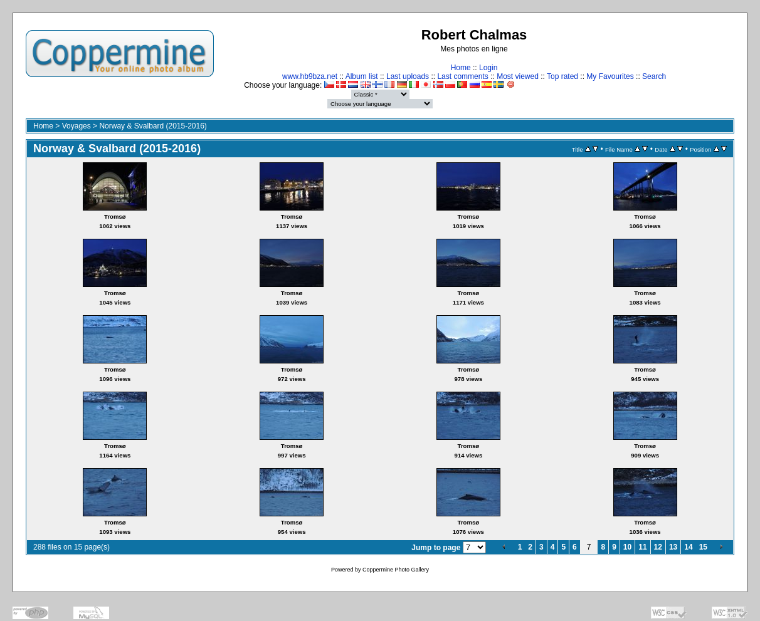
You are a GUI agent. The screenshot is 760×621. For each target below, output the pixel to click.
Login (488, 67)
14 (688, 547)
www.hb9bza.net (309, 76)
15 (703, 547)
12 (658, 547)
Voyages (76, 126)
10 (627, 547)
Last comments (462, 76)
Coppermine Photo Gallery (395, 569)
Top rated (562, 76)
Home (461, 67)
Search (654, 76)
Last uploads (407, 76)
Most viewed (518, 76)
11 (642, 547)
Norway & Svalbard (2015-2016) (152, 126)
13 (673, 547)
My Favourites (609, 76)
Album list (362, 76)
